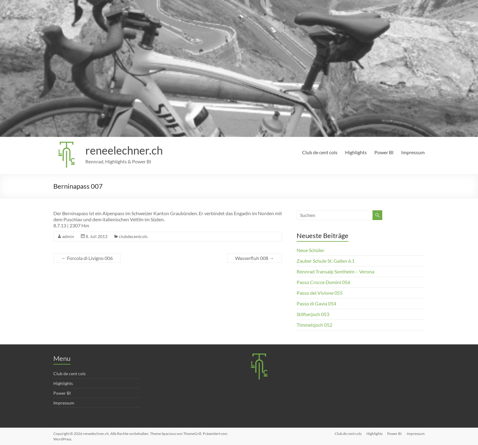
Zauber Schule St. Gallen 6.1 (326, 261)
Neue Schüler (310, 250)
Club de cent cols (319, 152)
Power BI (384, 152)
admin (68, 236)
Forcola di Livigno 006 (87, 258)
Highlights (356, 152)
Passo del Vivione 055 (320, 293)
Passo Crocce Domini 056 (323, 282)
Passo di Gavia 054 (316, 303)
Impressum (413, 152)
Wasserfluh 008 (254, 258)
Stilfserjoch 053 (313, 314)
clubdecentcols (133, 236)
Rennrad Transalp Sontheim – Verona (335, 271)
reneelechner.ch (124, 150)
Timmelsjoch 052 (314, 325)
